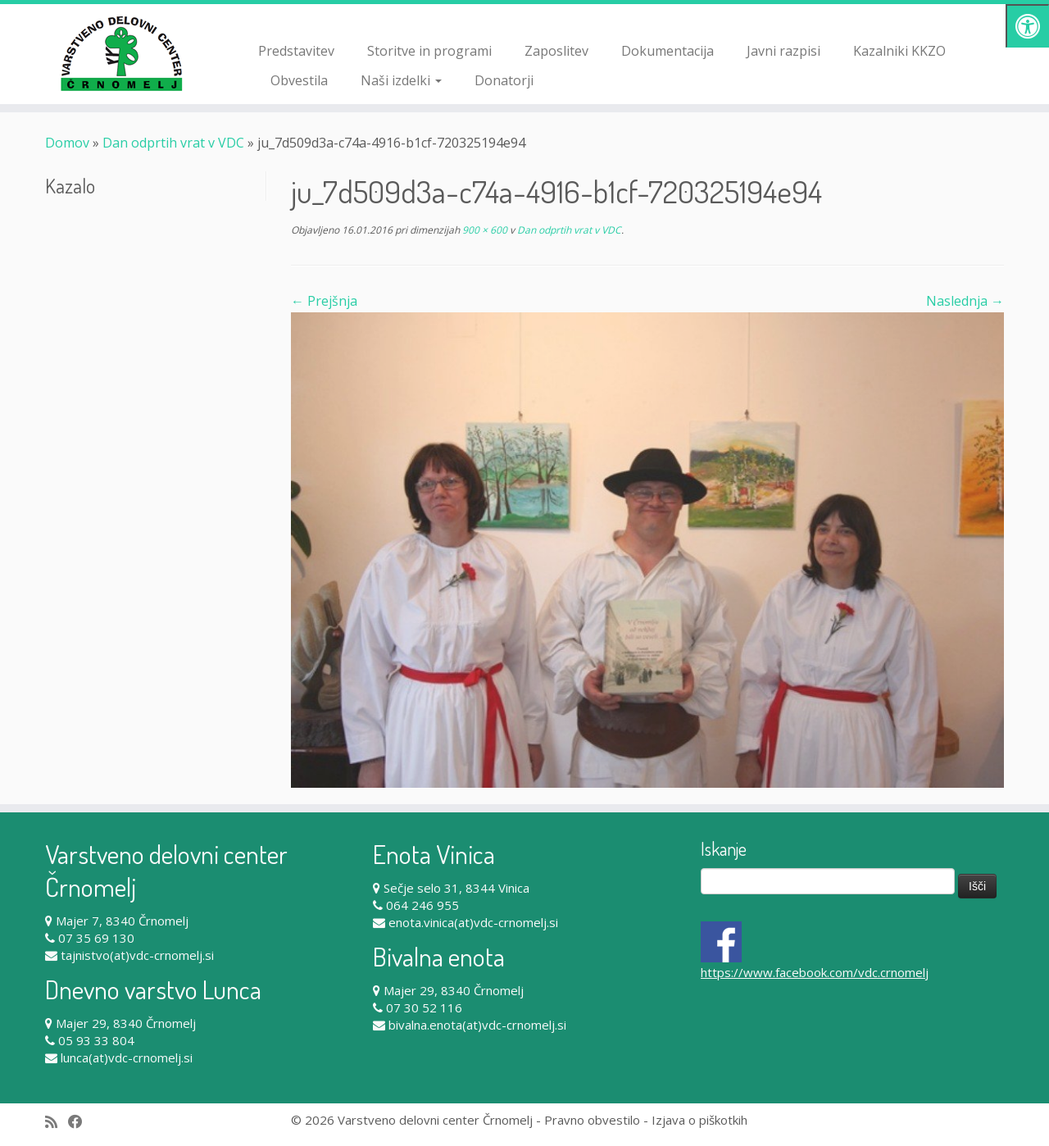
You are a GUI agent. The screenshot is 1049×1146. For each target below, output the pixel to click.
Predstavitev (296, 51)
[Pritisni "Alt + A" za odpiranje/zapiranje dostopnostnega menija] (1027, 26)
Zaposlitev (556, 51)
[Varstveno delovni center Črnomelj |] (121, 53)
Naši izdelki (401, 80)
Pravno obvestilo (592, 1120)
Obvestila (299, 80)
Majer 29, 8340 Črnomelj (126, 1023)
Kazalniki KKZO (899, 51)
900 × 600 (483, 230)
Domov (67, 143)
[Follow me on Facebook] (80, 1121)
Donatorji (504, 80)
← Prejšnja (324, 301)
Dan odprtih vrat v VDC (173, 143)
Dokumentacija (667, 51)
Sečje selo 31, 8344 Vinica (456, 888)
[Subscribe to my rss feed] (56, 1121)
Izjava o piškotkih (699, 1120)
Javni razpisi (783, 51)
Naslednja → (965, 301)
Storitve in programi (429, 51)
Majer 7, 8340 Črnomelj (122, 920)
